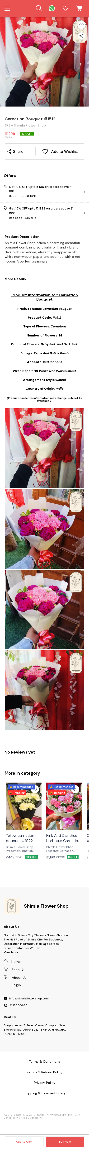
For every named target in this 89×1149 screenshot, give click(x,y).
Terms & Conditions (31, 1117)
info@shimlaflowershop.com (29, 998)
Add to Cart (24, 1142)
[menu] (7, 8)
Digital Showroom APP (51, 1115)
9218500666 (18, 1005)
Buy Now (65, 1142)
